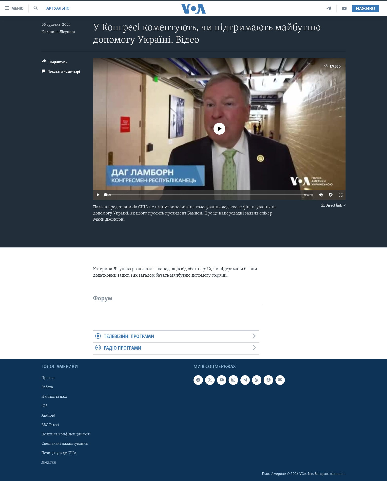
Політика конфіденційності (66, 434)
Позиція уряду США (58, 453)
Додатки (48, 462)
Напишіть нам (54, 397)
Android (48, 415)
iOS (44, 406)
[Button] (54, 63)
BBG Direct (50, 425)
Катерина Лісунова (58, 32)
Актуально (58, 8)
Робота (47, 387)
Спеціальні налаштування (64, 443)
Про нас (48, 378)
